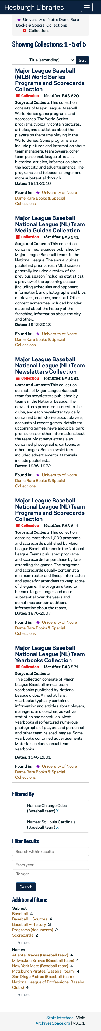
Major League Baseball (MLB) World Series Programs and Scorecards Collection (50, 79)
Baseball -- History (29, 924)
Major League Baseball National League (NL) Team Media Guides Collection (50, 224)
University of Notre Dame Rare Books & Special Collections (47, 22)
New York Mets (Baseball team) (40, 965)
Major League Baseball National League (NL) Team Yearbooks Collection (50, 654)
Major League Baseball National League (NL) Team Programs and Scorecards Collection (50, 509)
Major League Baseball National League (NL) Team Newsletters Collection (50, 365)
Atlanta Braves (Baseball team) (40, 955)
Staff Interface (60, 1017)
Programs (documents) (33, 929)
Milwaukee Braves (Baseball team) (43, 960)
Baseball (20, 913)
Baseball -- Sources (30, 919)
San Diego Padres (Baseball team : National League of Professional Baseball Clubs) (49, 982)
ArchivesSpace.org (53, 1023)
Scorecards (23, 935)
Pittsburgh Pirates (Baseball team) (43, 971)
